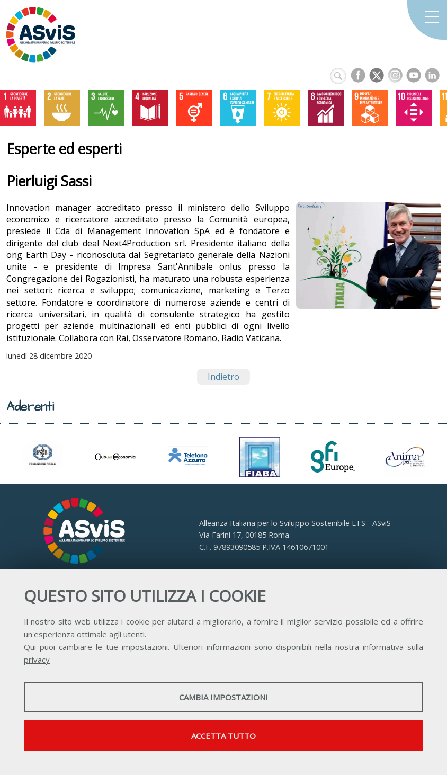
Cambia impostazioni (223, 697)
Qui (30, 647)
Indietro (223, 376)
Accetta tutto (223, 736)
